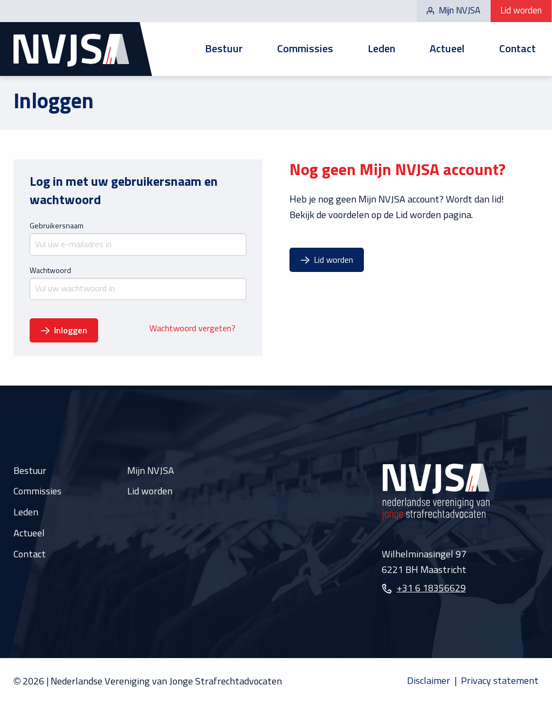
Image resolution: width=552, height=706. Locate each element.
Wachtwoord (50, 271)
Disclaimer (428, 681)
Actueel (447, 49)
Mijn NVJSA (453, 11)
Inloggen (70, 330)
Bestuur (224, 49)
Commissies (305, 49)
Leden (381, 49)
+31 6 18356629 (431, 588)
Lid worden (521, 11)
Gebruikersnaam (57, 226)
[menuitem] (224, 49)
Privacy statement (500, 681)
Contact (517, 49)
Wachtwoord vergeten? (192, 328)
